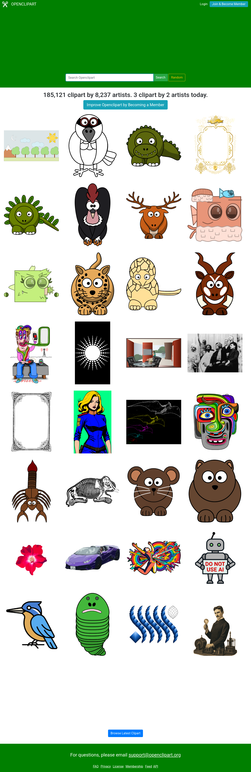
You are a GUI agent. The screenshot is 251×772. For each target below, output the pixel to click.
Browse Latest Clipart (126, 733)
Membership (134, 766)
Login (203, 4)
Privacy (106, 766)
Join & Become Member (229, 4)
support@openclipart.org (154, 755)
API (155, 766)
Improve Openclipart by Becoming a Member (125, 104)
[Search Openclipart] (109, 77)
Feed (148, 766)
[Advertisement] (125, 41)
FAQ (96, 766)
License (118, 766)
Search (160, 77)
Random (177, 77)
